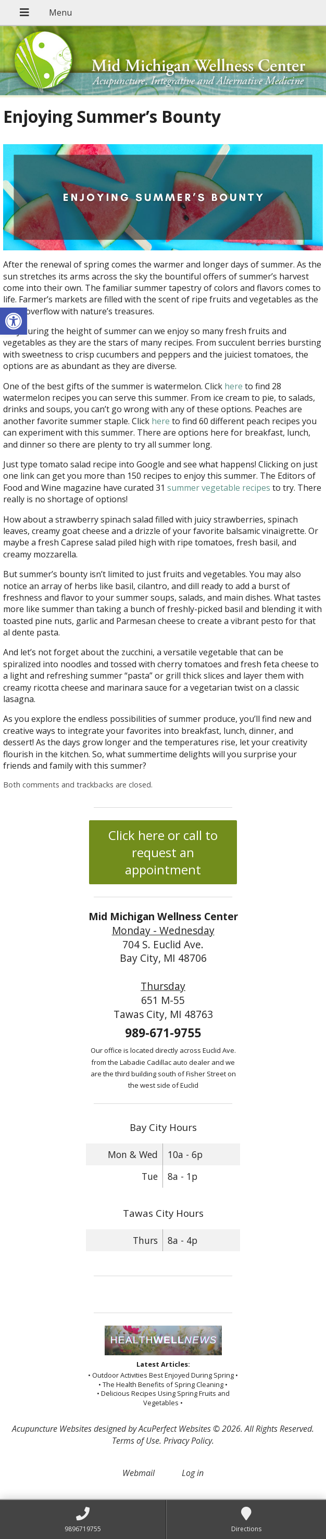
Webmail (138, 1473)
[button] (13, 321)
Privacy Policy (188, 1440)
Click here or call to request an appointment (163, 852)
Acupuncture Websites (52, 1428)
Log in (193, 1473)
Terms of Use (135, 1440)
